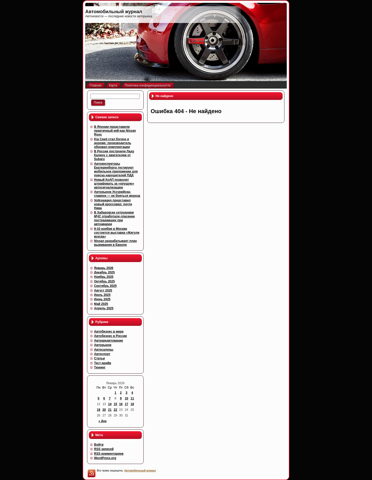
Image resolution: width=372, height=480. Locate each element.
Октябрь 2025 (104, 281)
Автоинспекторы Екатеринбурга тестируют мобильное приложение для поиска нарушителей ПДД (116, 169)
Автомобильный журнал (113, 11)
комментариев (108, 453)
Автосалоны (103, 349)
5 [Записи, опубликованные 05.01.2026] (98, 398)
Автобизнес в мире (108, 331)
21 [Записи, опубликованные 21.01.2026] (109, 410)
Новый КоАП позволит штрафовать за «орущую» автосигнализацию (114, 183)
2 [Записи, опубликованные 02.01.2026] (121, 393)
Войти (99, 444)
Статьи (99, 358)
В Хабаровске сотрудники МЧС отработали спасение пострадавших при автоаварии (114, 218)
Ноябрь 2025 (103, 277)
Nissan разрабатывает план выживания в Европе (115, 243)
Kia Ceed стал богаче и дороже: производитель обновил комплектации (112, 143)
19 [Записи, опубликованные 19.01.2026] (98, 410)
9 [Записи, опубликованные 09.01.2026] (121, 398)
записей (104, 449)
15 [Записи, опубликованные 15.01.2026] (115, 404)
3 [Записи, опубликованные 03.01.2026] (126, 393)
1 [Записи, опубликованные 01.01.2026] (115, 393)
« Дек (102, 421)
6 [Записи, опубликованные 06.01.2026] (104, 398)
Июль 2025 (102, 295)
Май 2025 (101, 304)
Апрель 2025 (103, 308)
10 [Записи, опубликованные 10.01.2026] (126, 398)
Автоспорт (102, 354)
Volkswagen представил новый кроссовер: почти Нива (113, 204)
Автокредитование (108, 340)
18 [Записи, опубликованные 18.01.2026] (132, 404)
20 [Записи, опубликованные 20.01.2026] (104, 410)
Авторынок (102, 345)
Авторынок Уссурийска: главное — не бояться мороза (117, 194)
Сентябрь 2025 (105, 286)
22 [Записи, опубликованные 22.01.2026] (115, 410)
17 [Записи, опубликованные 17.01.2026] (126, 404)
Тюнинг (99, 367)
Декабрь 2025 (104, 272)
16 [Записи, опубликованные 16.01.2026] (120, 404)
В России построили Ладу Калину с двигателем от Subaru (114, 155)
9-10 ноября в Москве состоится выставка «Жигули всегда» (116, 232)
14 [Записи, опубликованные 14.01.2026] (109, 404)
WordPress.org (105, 458)
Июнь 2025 (102, 299)
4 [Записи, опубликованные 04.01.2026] (132, 393)
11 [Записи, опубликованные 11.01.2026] (132, 398)
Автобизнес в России (110, 336)
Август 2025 (103, 290)
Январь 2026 (103, 268)
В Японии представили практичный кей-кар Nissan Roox (115, 130)
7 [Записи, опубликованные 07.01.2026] (110, 398)
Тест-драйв (102, 363)
